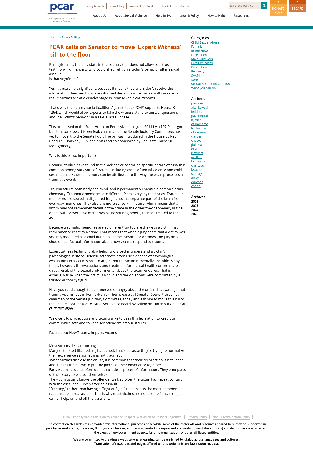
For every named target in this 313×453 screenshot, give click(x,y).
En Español (164, 6)
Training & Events (94, 6)
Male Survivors (202, 59)
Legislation (199, 55)
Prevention (199, 67)
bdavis (196, 169)
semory (196, 174)
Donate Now (278, 7)
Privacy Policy (197, 417)
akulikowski (199, 107)
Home (54, 37)
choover (197, 140)
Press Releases (202, 63)
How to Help (216, 15)
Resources (241, 15)
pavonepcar (199, 116)
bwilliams (198, 161)
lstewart (197, 153)
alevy (195, 178)
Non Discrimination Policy (231, 417)
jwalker (196, 157)
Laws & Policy (189, 15)
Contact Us (182, 6)
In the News (200, 51)
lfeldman (197, 111)
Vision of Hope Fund (141, 6)
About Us (99, 15)
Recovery (197, 71)
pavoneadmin (201, 103)
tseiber (196, 136)
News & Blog (117, 6)
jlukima (196, 145)
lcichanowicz (200, 128)
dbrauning (199, 132)
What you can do (203, 88)
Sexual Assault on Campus (210, 84)
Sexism (196, 79)
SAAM (195, 75)
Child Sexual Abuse (205, 42)
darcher (197, 182)
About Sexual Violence (131, 15)
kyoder (196, 120)
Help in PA (163, 15)
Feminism (198, 46)
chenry (196, 186)
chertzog (197, 165)
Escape (297, 5)
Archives (198, 197)
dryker (196, 149)
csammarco (199, 124)
